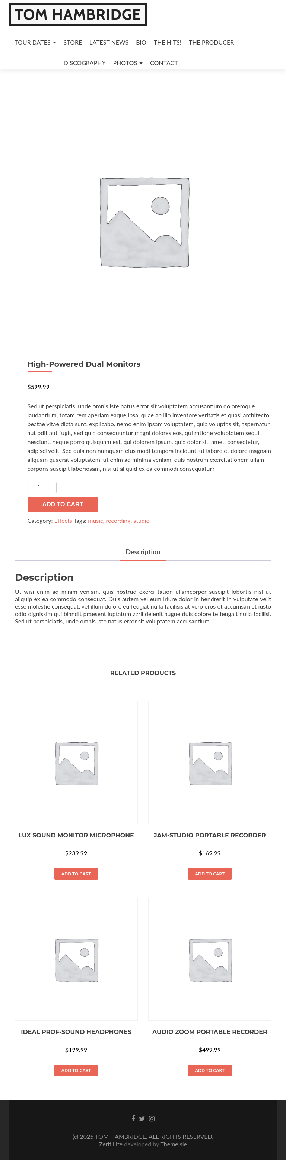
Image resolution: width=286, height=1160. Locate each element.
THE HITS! (167, 42)
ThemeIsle (173, 1143)
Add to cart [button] (76, 874)
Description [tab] (142, 552)
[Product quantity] (42, 487)
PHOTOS (125, 62)
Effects (63, 520)
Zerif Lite (111, 1143)
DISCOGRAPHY (85, 62)
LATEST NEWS (108, 42)
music (95, 520)
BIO (141, 42)
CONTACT (164, 62)
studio (141, 520)
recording (118, 520)
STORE (73, 42)
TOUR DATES (33, 42)
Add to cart (62, 504)
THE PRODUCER (211, 42)
